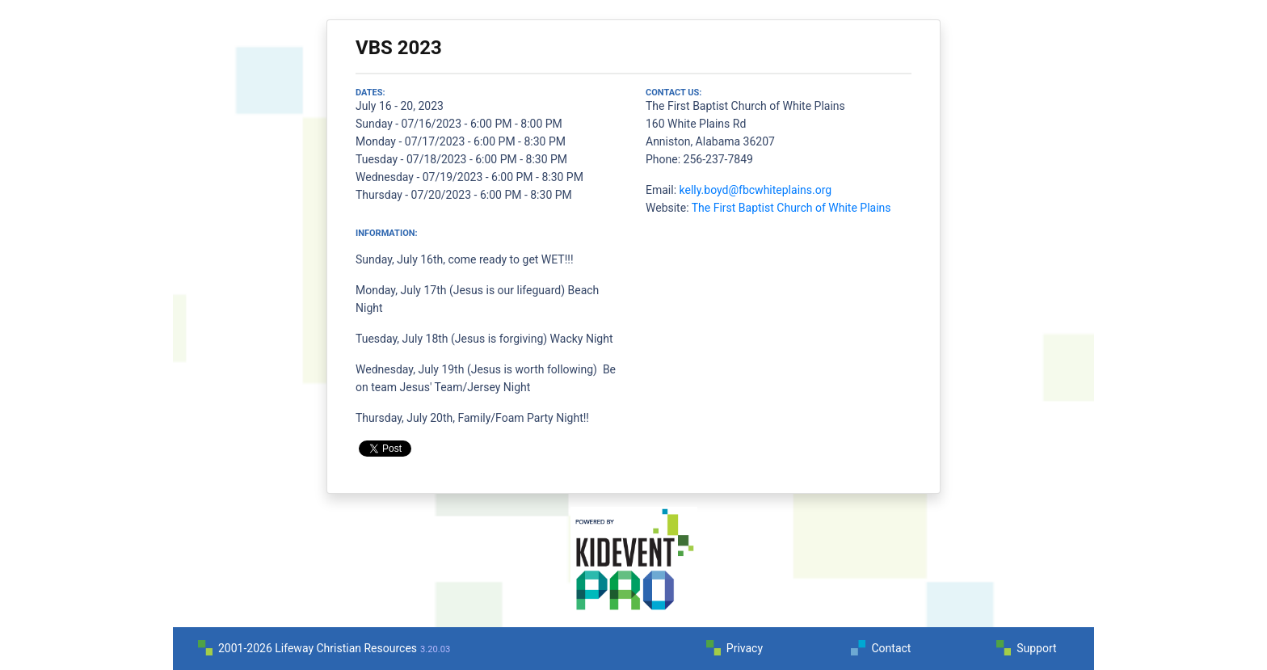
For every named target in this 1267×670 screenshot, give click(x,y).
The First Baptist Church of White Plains (791, 207)
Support (1036, 648)
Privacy (744, 648)
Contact (891, 648)
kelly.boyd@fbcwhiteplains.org (756, 189)
